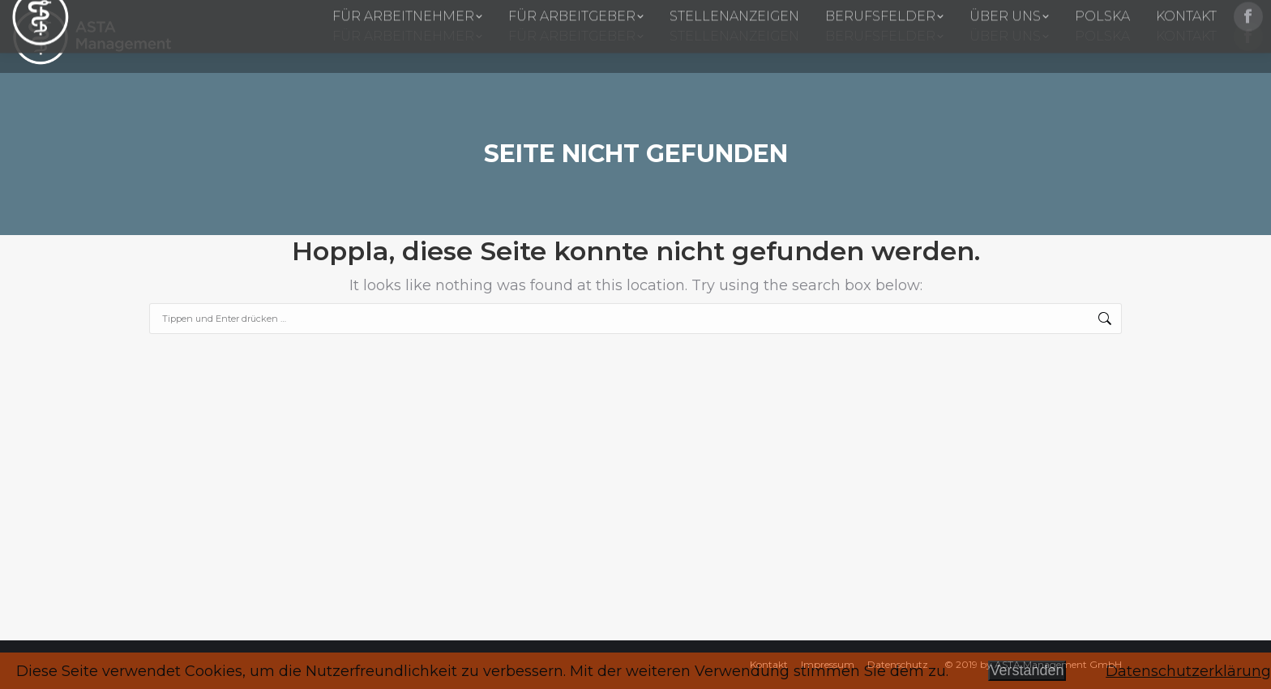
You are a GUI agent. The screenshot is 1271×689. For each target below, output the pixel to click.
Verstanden (1026, 670)
